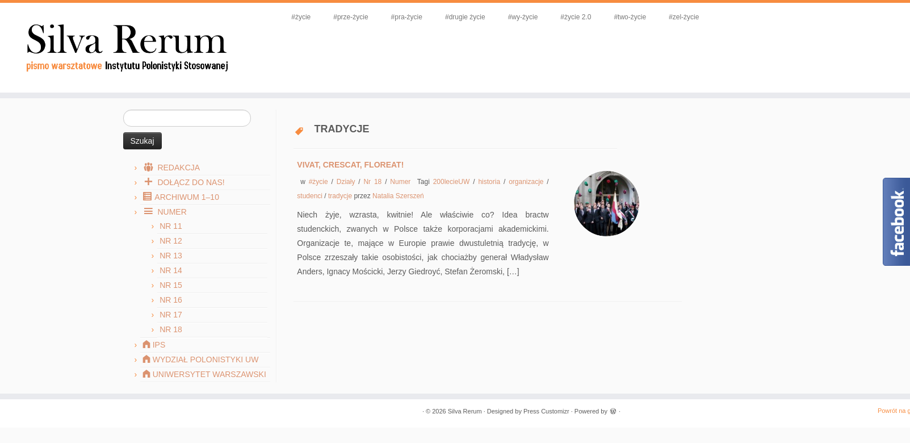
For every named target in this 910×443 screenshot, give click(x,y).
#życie (301, 17)
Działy (348, 182)
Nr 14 (171, 270)
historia (491, 182)
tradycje (341, 196)
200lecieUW (453, 182)
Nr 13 (171, 255)
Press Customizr (546, 411)
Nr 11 (171, 226)
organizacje (528, 182)
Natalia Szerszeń (398, 196)
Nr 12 (171, 240)
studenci (310, 196)
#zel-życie (684, 17)
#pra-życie (406, 17)
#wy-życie (523, 17)
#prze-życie (350, 17)
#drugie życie (465, 17)
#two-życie (630, 17)
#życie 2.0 (575, 17)
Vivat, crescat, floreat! (350, 164)
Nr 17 (171, 314)
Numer (402, 182)
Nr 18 (171, 329)
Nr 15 (171, 285)
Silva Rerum (465, 411)
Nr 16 (171, 299)
